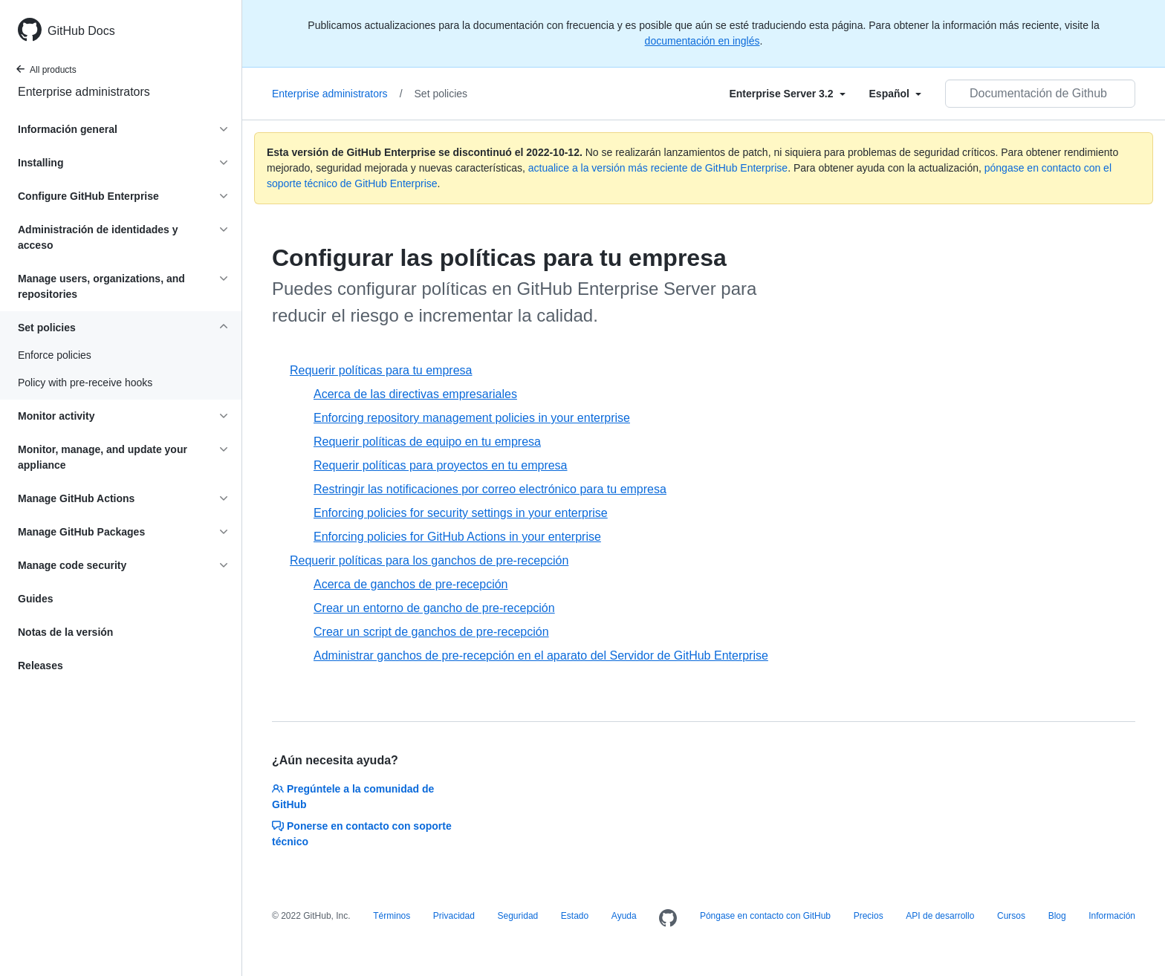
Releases (40, 665)
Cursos (1011, 916)
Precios (868, 916)
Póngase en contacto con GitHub (765, 916)
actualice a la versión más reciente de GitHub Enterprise (658, 168)
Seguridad (518, 916)
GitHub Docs (81, 31)
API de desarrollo (940, 916)
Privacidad (454, 916)
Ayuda (624, 916)
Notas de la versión (65, 632)
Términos (391, 916)
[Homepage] (668, 918)
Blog (1057, 916)
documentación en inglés (702, 41)
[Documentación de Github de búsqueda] (1040, 93)
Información (1111, 916)
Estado (574, 916)
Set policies (441, 94)
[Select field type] (787, 93)
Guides (35, 599)
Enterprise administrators (84, 91)
